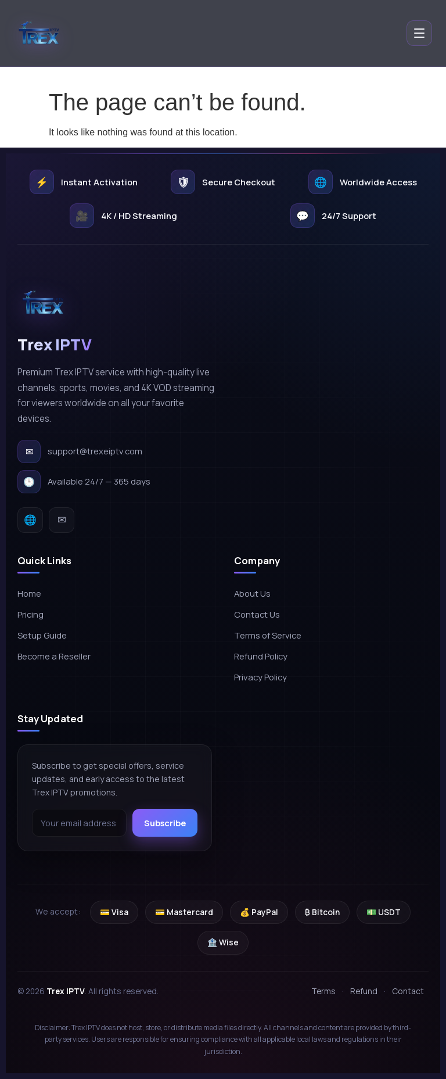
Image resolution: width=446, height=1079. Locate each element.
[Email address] (79, 823)
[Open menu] (419, 35)
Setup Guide (42, 635)
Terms (323, 990)
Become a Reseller (54, 656)
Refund (363, 990)
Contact (408, 990)
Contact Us (257, 614)
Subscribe (165, 823)
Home (29, 593)
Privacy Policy (260, 677)
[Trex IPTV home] (40, 35)
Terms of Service (267, 635)
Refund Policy (260, 656)
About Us (252, 593)
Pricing (30, 614)
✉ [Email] (61, 519)
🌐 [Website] (30, 519)
